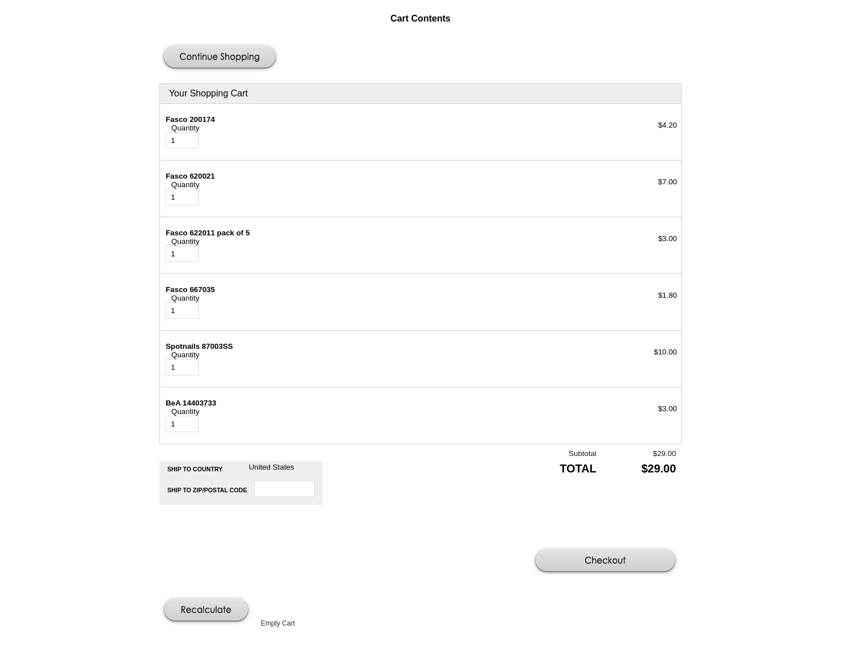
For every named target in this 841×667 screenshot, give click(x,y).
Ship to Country (195, 469)
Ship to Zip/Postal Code (207, 490)
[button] (221, 58)
